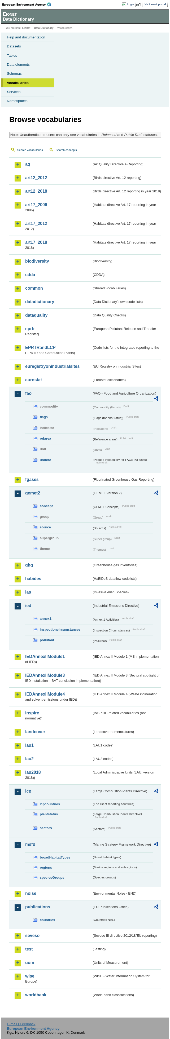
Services (13, 92)
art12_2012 (36, 177)
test (29, 949)
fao (28, 393)
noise (30, 893)
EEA (28, 4)
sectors (46, 828)
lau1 (29, 745)
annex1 (45, 619)
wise (29, 976)
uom (29, 962)
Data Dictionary (43, 27)
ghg (29, 565)
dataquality (36, 315)
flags (44, 417)
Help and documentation (26, 37)
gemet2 (32, 493)
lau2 (29, 759)
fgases (32, 479)
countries (47, 920)
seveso (32, 935)
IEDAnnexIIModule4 (45, 694)
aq (27, 164)
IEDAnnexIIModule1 (45, 656)
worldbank (35, 995)
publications (37, 907)
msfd (30, 844)
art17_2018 (36, 242)
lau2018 (33, 772)
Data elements (18, 65)
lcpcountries (50, 804)
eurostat (33, 380)
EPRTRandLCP (40, 347)
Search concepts (66, 150)
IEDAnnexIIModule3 (45, 675)
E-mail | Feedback (21, 1024)
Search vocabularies (30, 150)
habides (33, 578)
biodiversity (37, 261)
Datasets (14, 46)
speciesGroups (52, 877)
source (45, 527)
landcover (35, 731)
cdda (30, 274)
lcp (28, 791)
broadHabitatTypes (55, 857)
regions (46, 867)
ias (28, 592)
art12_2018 (36, 191)
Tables (12, 56)
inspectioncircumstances (60, 629)
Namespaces (17, 101)
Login (130, 4)
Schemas (14, 74)
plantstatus (49, 814)
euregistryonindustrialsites (52, 366)
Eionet (26, 27)
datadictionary (39, 301)
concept (46, 506)
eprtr (30, 328)
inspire (32, 713)
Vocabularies (18, 83)
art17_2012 (36, 223)
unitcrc (45, 460)
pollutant (47, 640)
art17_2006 (36, 204)
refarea (45, 438)
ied (28, 605)
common (34, 288)
